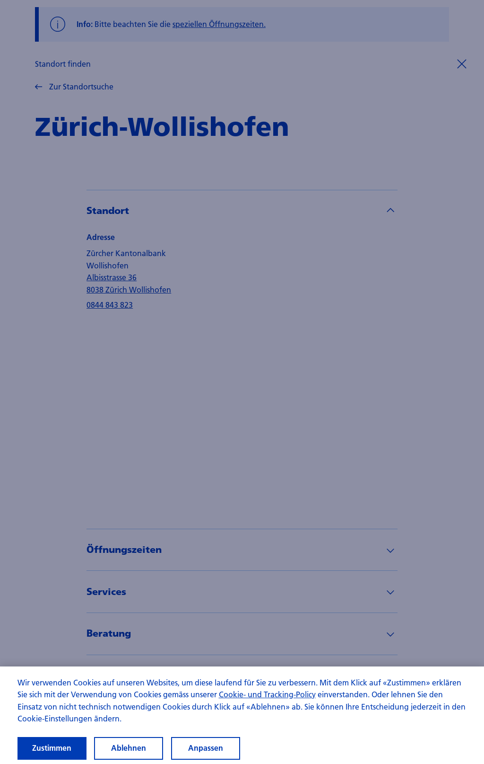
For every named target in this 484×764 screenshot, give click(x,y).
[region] (242, 715)
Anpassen (205, 748)
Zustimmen (51, 748)
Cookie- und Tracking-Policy (267, 694)
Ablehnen (128, 748)
